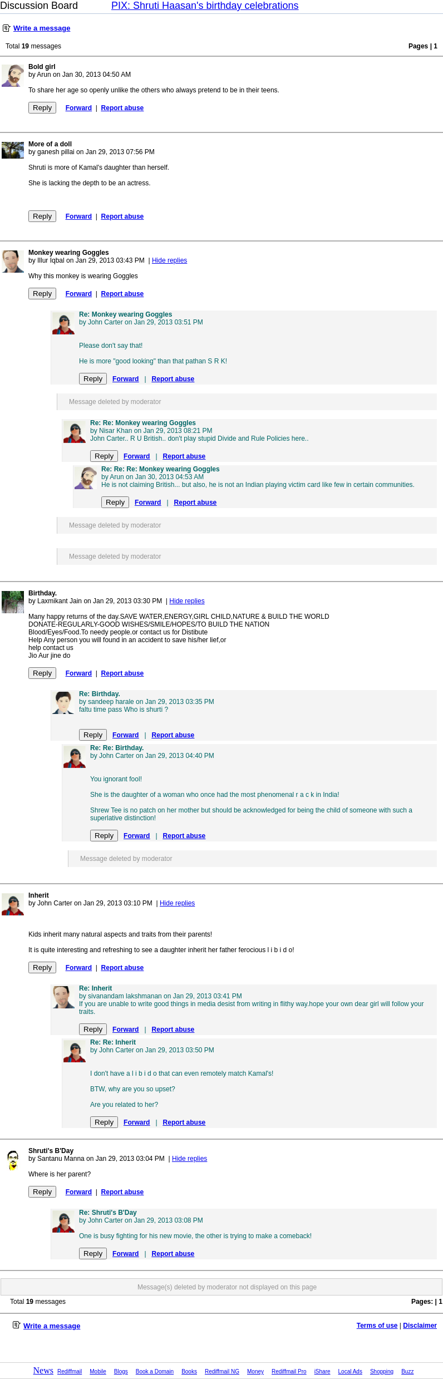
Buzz (407, 1371)
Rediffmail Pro (289, 1371)
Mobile (98, 1371)
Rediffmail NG (222, 1371)
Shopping (381, 1371)
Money (255, 1371)
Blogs (121, 1371)
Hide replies (169, 260)
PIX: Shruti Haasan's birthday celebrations (205, 5)
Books (189, 1371)
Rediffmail (69, 1371)
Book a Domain (155, 1371)
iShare (322, 1371)
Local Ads (350, 1371)
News (43, 1370)
